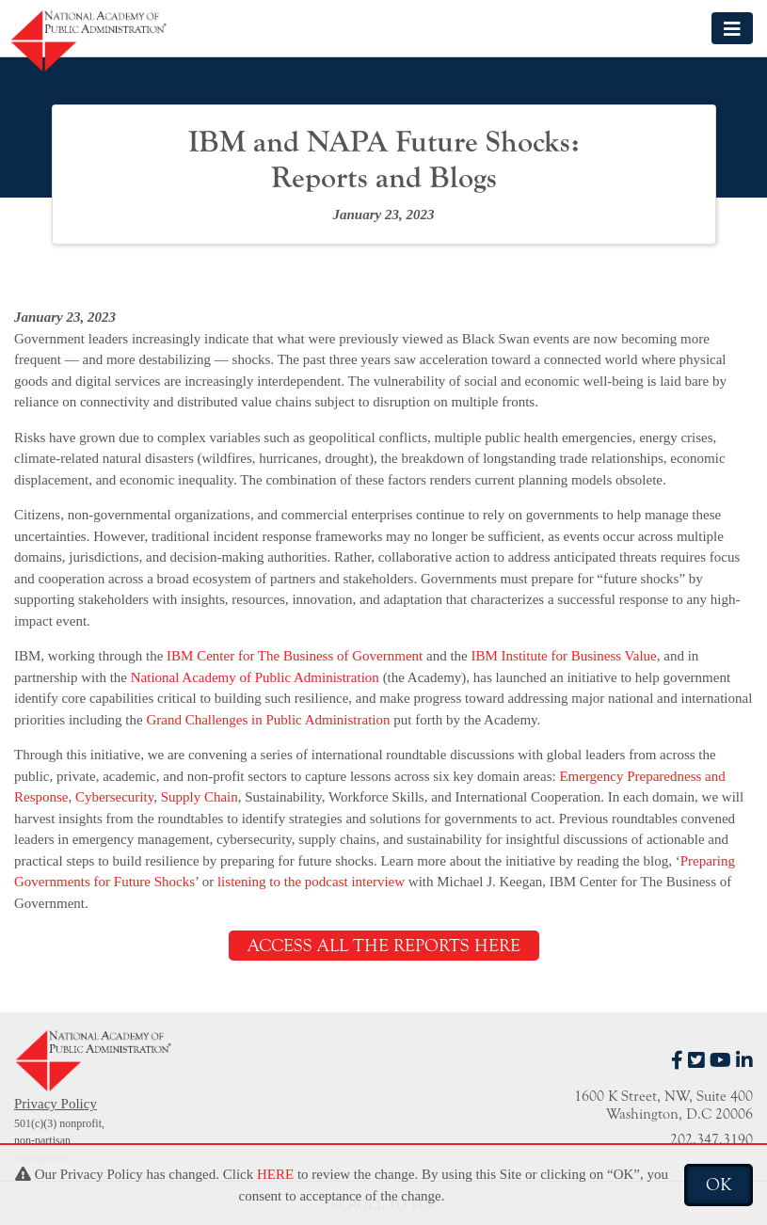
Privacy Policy (55, 1103)
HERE (275, 1174)
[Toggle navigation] (732, 27)
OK (718, 1184)
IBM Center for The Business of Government (295, 655)
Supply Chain (199, 796)
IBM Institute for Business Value (564, 655)
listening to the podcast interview (311, 881)
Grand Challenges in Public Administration (268, 719)
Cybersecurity (114, 796)
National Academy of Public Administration (255, 677)
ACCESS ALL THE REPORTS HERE (384, 945)
